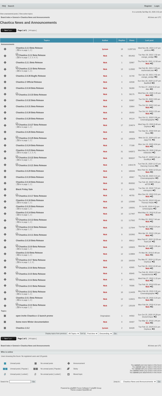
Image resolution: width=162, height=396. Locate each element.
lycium (105, 49)
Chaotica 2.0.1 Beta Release (29, 298)
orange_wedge (147, 57)
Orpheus (147, 126)
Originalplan (105, 316)
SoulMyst (147, 159)
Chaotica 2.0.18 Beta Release (30, 182)
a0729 (147, 184)
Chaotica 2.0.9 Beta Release (32, 246)
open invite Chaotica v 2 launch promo (34, 316)
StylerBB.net (87, 390)
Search (11, 6)
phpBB (72, 388)
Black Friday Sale (24, 189)
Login (156, 6)
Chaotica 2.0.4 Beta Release (32, 280)
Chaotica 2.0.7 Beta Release (32, 260)
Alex (147, 89)
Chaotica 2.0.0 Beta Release (32, 305)
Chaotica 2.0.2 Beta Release (32, 292)
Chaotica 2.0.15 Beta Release (30, 206)
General (15, 17)
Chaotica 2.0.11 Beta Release (33, 235)
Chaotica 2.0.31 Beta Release (30, 106)
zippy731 (147, 140)
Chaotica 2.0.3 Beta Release (32, 286)
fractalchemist (147, 274)
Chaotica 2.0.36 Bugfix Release (31, 76)
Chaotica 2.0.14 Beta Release (30, 212)
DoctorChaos (147, 317)
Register (148, 6)
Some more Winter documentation (32, 322)
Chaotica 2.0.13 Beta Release (33, 220)
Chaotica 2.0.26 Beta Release (30, 132)
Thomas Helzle (147, 203)
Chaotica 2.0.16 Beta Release (30, 200)
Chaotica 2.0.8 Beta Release (29, 253)
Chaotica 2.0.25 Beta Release (33, 138)
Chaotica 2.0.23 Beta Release (30, 150)
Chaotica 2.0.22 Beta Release (33, 157)
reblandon (147, 153)
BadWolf (147, 83)
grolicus (147, 50)
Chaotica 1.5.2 (23, 328)
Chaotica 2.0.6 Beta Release (32, 268)
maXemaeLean (147, 70)
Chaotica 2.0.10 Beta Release (30, 240)
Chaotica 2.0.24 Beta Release (30, 145)
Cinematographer (147, 120)
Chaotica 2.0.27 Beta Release (33, 125)
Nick (105, 56)
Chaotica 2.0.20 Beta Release (30, 171)
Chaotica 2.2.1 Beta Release (29, 62)
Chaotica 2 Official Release (29, 82)
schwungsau (147, 209)
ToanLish (147, 242)
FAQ (4, 6)
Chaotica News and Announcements (35, 17)
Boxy (147, 133)
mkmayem (147, 190)
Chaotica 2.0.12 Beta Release (33, 227)
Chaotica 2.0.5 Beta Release (32, 274)
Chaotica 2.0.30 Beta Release (30, 112)
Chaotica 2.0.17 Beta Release (33, 196)
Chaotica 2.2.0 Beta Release (32, 68)
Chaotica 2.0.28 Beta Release (30, 118)
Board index (6, 17)
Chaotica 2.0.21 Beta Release (33, 165)
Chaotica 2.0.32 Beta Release (30, 100)
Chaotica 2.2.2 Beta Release (32, 55)
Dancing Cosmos (148, 166)
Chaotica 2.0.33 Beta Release (33, 95)
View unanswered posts (9, 14)
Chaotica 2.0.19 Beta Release (30, 177)
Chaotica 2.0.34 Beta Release (30, 88)
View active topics (26, 14)
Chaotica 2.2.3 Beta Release (29, 48)
